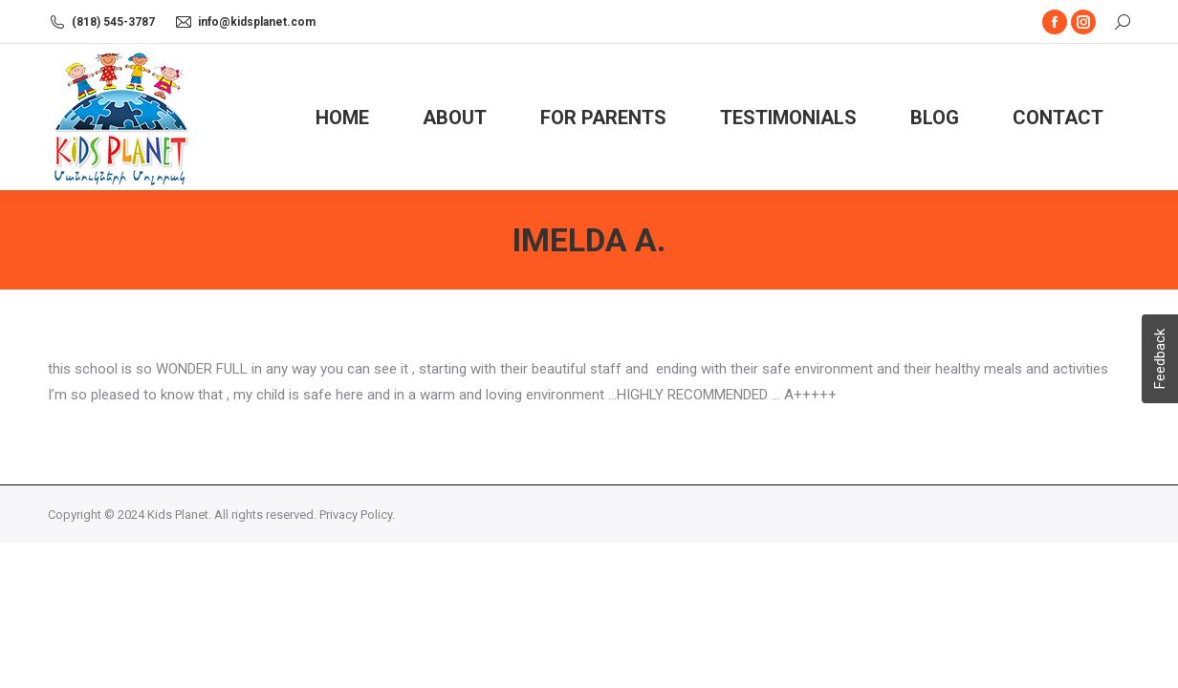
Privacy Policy (355, 514)
